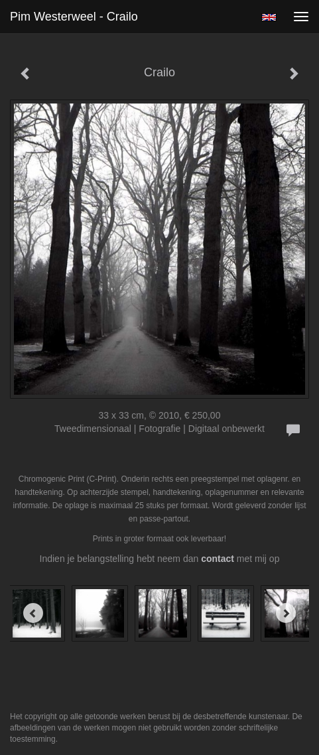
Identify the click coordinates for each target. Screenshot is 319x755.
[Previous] (33, 613)
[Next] (286, 613)
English (269, 17)
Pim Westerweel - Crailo (74, 16)
